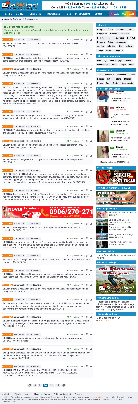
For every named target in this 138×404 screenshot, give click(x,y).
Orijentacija (36, 14)
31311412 (7, 285)
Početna (8, 14)
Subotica (111, 46)
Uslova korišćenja (97, 397)
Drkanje (100, 79)
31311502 (7, 190)
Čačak (110, 29)
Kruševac (125, 34)
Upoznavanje (127, 83)
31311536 (7, 156)
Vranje (100, 50)
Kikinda (131, 29)
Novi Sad (131, 38)
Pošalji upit (104, 320)
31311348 (7, 334)
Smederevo (121, 42)
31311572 (7, 112)
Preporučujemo (82, 14)
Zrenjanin (118, 50)
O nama (78, 394)
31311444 (7, 270)
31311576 (7, 84)
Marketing (6, 394)
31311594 (7, 40)
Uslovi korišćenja (42, 394)
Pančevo (101, 42)
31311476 (7, 224)
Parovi (114, 65)
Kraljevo (113, 34)
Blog (69, 14)
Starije (115, 83)
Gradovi (20, 14)
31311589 (7, 54)
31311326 (7, 366)
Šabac (110, 42)
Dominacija (109, 75)
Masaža (127, 79)
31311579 (7, 69)
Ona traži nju (102, 65)
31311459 (7, 238)
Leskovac (101, 38)
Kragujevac (102, 34)
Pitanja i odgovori (22, 394)
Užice (120, 46)
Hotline (118, 79)
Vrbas (108, 50)
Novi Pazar (119, 38)
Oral (108, 83)
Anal (99, 75)
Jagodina (120, 29)
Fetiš (109, 79)
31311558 (7, 126)
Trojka (123, 65)
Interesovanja (54, 14)
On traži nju (102, 60)
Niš (24, 19)
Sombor (100, 46)
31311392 (7, 299)
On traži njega (116, 60)
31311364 (7, 317)
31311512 (7, 170)
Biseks (128, 60)
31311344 (7, 349)
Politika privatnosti (62, 394)
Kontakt (98, 14)
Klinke (100, 83)
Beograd (101, 29)
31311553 (7, 141)
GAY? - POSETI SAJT (122, 14)
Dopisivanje (122, 75)
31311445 (7, 256)
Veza (133, 75)
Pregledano (73, 40)
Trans (131, 65)
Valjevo (129, 46)
